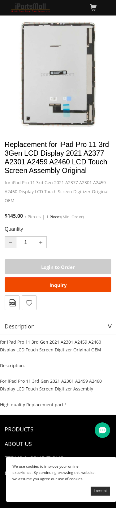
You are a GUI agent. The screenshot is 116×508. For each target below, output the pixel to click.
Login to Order (58, 267)
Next (103, 74)
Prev (13, 74)
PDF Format (12, 302)
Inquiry (58, 285)
